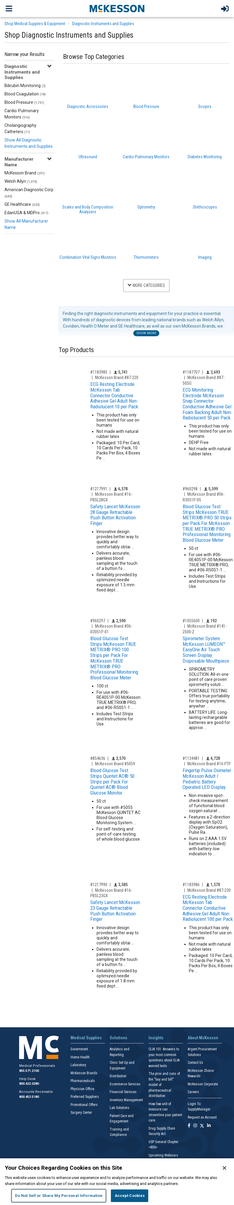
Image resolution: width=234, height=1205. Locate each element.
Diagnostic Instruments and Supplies (103, 23)
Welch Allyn (20, 181)
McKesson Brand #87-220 (116, 377)
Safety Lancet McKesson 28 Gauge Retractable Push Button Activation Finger (115, 514)
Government (79, 1049)
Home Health (80, 1057)
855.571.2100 (29, 1071)
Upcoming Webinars (163, 1155)
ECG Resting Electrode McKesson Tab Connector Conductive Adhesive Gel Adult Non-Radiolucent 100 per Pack (208, 908)
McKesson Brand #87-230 (209, 890)
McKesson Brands (84, 1073)
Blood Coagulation (25, 94)
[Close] (224, 1167)
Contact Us (195, 1063)
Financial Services (123, 1092)
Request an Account (202, 1117)
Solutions (118, 1037)
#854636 (97, 758)
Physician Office (82, 1089)
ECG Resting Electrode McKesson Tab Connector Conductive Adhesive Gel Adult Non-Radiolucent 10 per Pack (114, 395)
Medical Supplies (86, 1037)
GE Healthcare (22, 204)
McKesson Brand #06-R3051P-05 (203, 497)
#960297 (97, 620)
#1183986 (191, 884)
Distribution (118, 1076)
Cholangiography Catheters (20, 128)
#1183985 (98, 372)
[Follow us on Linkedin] (209, 1126)
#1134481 (191, 758)
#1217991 (98, 488)
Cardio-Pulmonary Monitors (21, 113)
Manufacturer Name (18, 161)
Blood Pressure (24, 102)
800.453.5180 (29, 1097)
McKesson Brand (24, 173)
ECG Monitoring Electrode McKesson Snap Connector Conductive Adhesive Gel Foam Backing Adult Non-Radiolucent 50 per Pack (207, 404)
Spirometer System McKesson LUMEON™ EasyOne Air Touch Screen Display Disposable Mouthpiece (206, 649)
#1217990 (98, 884)
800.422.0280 (29, 1084)
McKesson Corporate (203, 1084)
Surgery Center (81, 1112)
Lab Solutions (119, 1108)
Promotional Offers (84, 1105)
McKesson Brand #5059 (115, 763)
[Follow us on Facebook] (189, 1126)
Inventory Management (126, 1100)
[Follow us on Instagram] (195, 1126)
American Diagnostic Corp (28, 192)
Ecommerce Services (125, 1084)
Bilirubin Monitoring (25, 85)
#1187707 (191, 372)
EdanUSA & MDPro (26, 212)
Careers (193, 1092)
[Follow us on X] (202, 1126)
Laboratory (78, 1065)
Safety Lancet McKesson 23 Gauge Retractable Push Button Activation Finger (115, 910)
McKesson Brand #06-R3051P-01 (111, 629)
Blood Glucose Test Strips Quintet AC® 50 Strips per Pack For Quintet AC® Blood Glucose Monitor (112, 781)
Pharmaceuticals (83, 1081)
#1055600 (191, 620)
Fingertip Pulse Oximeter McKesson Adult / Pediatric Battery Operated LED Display (207, 778)
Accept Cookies (130, 1195)
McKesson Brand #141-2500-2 (205, 629)
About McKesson (203, 1037)
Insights (156, 1037)
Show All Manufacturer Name (26, 224)
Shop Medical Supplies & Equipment (34, 23)
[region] (117, 1181)
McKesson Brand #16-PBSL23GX (111, 893)
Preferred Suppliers (85, 1097)
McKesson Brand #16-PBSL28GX (111, 497)
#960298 (190, 488)
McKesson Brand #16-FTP (209, 763)
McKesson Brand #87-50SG (203, 380)
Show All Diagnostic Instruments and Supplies (28, 143)
